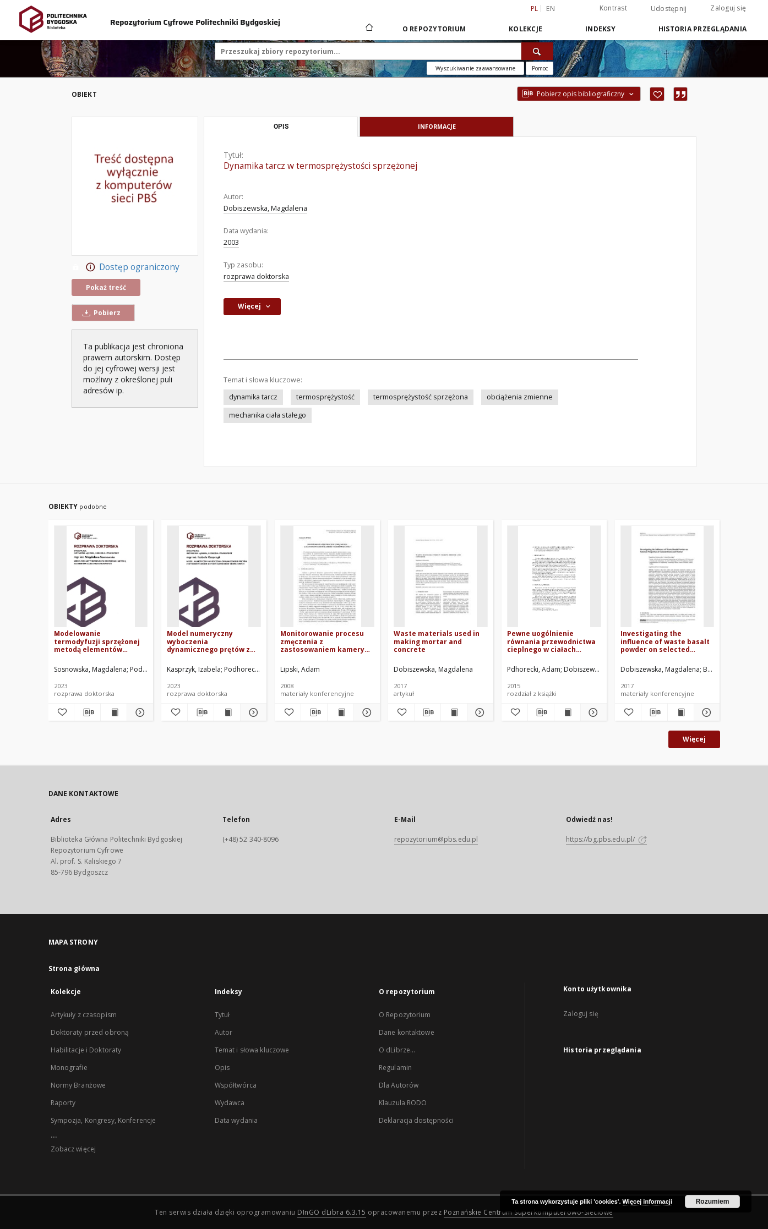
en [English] (550, 8)
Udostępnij (669, 8)
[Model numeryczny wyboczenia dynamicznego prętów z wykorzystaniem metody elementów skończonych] (213, 577)
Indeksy (600, 29)
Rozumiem (712, 1201)
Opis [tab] (281, 126)
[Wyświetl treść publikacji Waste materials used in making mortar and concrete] (454, 712)
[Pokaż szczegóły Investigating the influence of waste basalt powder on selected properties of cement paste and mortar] (705, 712)
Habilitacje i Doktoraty (86, 1050)
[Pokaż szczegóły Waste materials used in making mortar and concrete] (479, 712)
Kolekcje (525, 29)
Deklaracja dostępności (416, 1120)
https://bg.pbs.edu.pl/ (606, 839)
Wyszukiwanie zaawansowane (475, 68)
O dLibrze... (397, 1050)
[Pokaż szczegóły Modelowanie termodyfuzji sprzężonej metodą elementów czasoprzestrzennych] (138, 712)
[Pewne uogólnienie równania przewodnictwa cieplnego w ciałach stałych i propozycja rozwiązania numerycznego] (554, 577)
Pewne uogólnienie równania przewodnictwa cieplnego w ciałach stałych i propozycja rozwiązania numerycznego (551, 641)
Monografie (69, 1067)
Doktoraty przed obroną (90, 1032)
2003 (231, 242)
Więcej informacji (647, 1201)
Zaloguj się (728, 8)
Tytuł (222, 1014)
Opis (222, 1067)
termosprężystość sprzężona (420, 397)
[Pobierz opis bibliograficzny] (87, 712)
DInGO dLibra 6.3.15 (331, 1212)
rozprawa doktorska (256, 276)
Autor (224, 1032)
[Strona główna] (368, 29)
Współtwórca (236, 1085)
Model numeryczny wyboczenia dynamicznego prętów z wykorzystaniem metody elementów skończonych (210, 641)
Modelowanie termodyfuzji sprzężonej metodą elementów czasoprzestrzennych (97, 641)
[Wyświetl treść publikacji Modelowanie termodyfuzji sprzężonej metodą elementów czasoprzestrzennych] (114, 712)
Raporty (63, 1102)
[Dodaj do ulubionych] (657, 94)
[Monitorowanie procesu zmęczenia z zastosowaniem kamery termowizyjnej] (327, 577)
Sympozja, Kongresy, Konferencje (103, 1120)
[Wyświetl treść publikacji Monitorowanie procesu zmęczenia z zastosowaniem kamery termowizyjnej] (340, 712)
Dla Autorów (398, 1085)
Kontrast (613, 8)
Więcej (694, 739)
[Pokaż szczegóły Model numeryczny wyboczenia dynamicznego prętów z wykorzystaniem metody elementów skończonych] (252, 712)
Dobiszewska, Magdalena (265, 208)
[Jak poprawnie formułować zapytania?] (539, 68)
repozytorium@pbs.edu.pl (436, 839)
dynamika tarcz (253, 397)
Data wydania (236, 1120)
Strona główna (74, 968)
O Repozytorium (405, 1014)
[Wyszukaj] (537, 51)
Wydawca (230, 1102)
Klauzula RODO (403, 1102)
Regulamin (395, 1067)
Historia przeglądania (702, 29)
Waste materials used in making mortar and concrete (437, 641)
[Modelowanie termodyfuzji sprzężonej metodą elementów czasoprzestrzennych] (101, 577)
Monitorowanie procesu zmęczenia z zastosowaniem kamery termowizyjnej (322, 641)
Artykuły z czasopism (84, 1014)
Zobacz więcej (73, 1149)
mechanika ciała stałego (267, 415)
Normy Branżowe (78, 1085)
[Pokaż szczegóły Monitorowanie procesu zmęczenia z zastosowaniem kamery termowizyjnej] (365, 712)
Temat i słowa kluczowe (252, 1050)
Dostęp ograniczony (125, 267)
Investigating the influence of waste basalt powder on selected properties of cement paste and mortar (665, 641)
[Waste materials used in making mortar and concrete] (440, 577)
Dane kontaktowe (406, 1032)
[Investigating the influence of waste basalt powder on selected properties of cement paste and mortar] (667, 577)
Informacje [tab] (437, 126)
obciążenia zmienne (520, 397)
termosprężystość (325, 397)
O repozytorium (434, 29)
